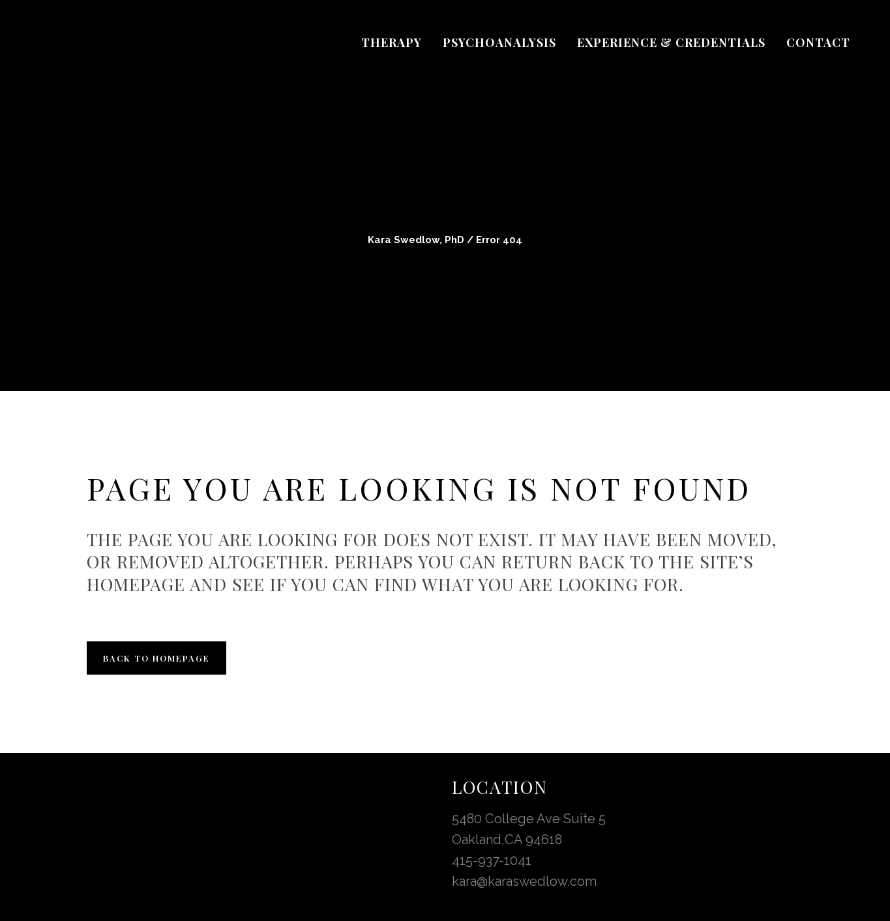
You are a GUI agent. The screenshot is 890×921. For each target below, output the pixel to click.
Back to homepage (156, 658)
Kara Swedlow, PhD (416, 240)
